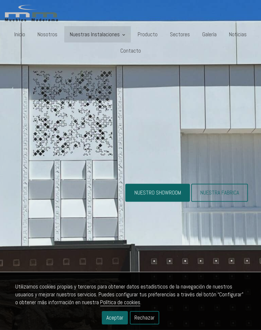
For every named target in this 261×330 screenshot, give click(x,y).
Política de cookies (120, 302)
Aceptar (114, 317)
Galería (209, 34)
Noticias (238, 34)
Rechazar (144, 317)
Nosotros (47, 34)
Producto (148, 34)
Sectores (180, 34)
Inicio (19, 34)
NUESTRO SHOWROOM (157, 195)
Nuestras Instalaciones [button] (97, 34)
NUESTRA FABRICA (219, 195)
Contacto (130, 50)
